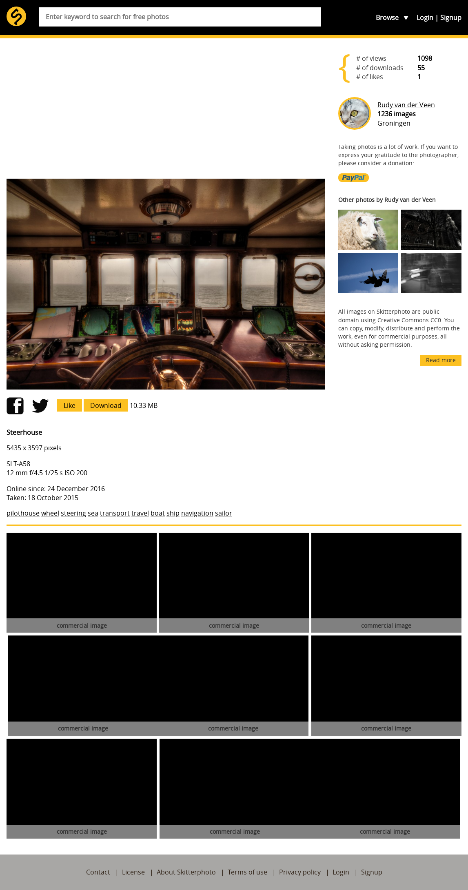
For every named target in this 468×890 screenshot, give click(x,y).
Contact (98, 872)
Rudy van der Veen (406, 104)
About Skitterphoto (186, 872)
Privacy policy (300, 872)
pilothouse (23, 513)
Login (425, 17)
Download (106, 405)
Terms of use (247, 872)
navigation (197, 513)
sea (93, 513)
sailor (223, 513)
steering (73, 513)
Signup (450, 17)
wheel (50, 513)
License (133, 872)
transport (115, 513)
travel (140, 513)
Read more (441, 360)
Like (69, 405)
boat (158, 513)
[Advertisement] (166, 108)
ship (173, 513)
